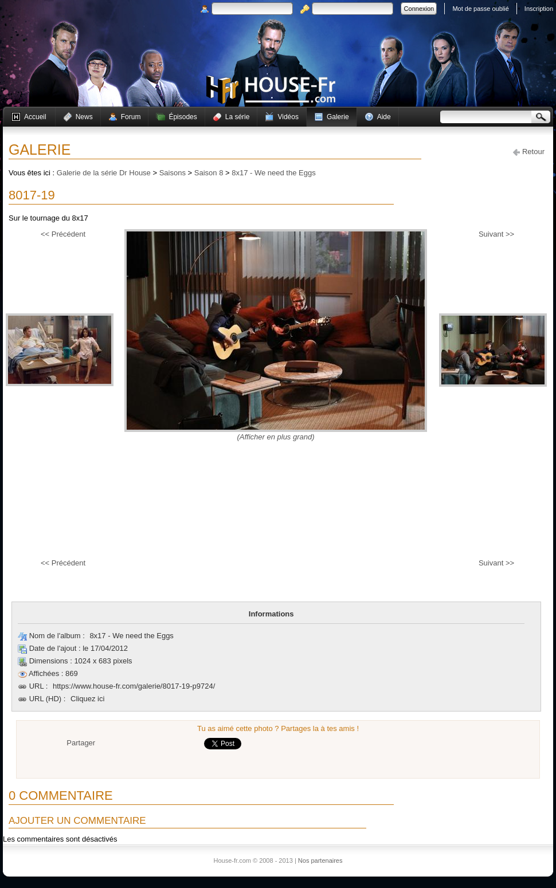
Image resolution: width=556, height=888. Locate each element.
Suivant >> (496, 234)
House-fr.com (270, 90)
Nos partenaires (320, 860)
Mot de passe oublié (480, 8)
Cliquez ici (87, 698)
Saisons (172, 172)
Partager (80, 742)
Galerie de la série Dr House (104, 172)
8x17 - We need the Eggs (273, 172)
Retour (529, 151)
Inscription (538, 8)
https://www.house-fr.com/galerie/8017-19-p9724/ (134, 686)
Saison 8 (209, 172)
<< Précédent (63, 234)
